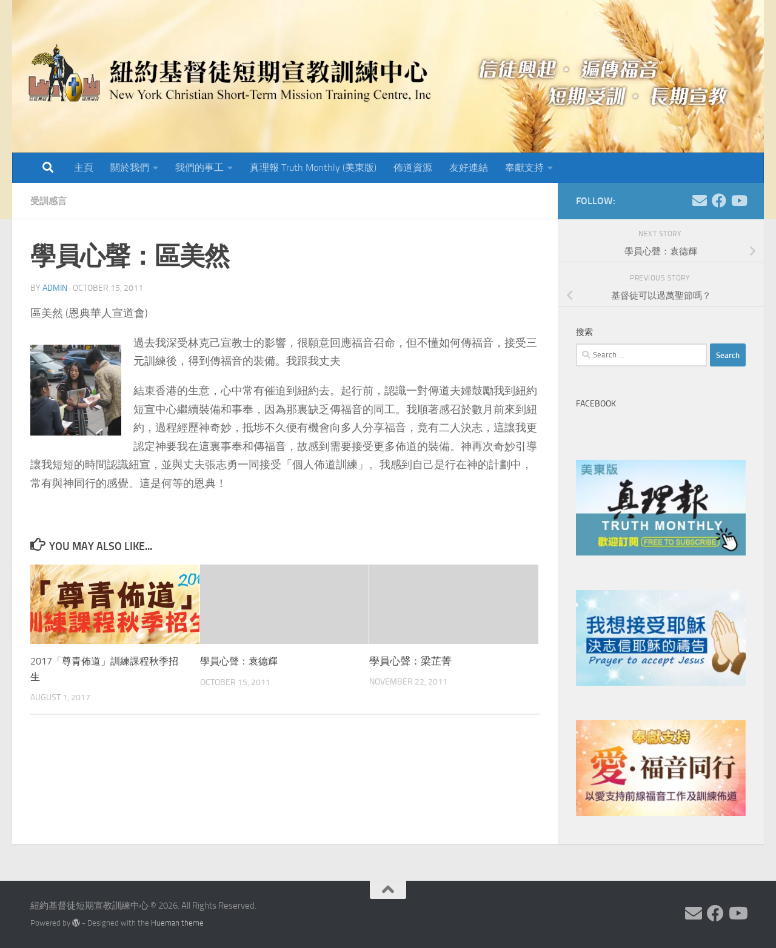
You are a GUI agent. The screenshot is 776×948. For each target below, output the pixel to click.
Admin (54, 288)
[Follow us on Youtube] (738, 200)
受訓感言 (49, 201)
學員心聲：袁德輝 (241, 661)
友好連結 (468, 167)
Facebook (596, 404)
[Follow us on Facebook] (719, 200)
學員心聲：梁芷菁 (410, 661)
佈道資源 (412, 167)
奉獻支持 (524, 167)
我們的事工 (199, 167)
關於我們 (129, 167)
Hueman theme (177, 922)
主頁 (83, 167)
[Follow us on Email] (699, 200)
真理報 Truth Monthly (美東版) (313, 167)
